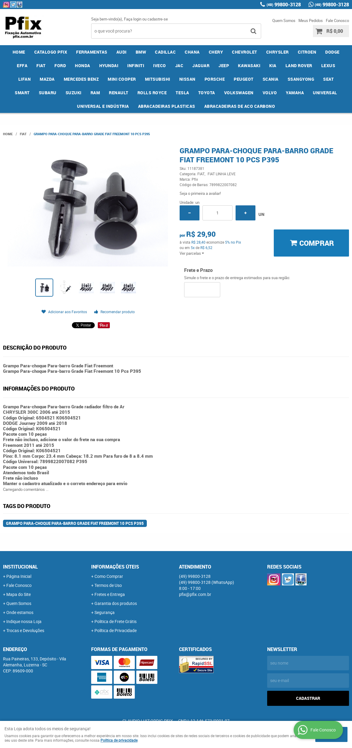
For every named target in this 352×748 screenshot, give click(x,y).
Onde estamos (19, 612)
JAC (179, 65)
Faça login (132, 19)
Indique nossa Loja (24, 621)
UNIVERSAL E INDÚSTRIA (103, 106)
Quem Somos (283, 20)
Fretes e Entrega (109, 594)
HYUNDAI (109, 65)
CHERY (216, 52)
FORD (60, 65)
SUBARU (48, 92)
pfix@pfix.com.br (195, 594)
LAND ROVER (299, 65)
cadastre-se (157, 19)
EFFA (22, 65)
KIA (272, 65)
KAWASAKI (249, 65)
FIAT (40, 65)
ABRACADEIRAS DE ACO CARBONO (239, 106)
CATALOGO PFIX (50, 52)
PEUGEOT (244, 79)
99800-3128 (284, 4)
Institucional (20, 566)
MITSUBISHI (157, 79)
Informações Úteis (115, 566)
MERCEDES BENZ (81, 79)
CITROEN (307, 52)
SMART (22, 92)
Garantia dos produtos (115, 603)
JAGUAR (200, 65)
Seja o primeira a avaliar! (200, 193)
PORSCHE (215, 79)
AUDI (121, 52)
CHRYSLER (277, 52)
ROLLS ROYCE (152, 92)
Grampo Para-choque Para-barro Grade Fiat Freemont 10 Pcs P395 (75, 523)
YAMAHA (295, 92)
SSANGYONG (301, 79)
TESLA (182, 92)
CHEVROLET (244, 52)
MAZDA (47, 79)
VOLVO (270, 92)
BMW (141, 52)
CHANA (192, 52)
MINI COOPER (122, 79)
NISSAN (187, 79)
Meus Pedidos (310, 20)
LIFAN (24, 79)
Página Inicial (18, 576)
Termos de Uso (108, 585)
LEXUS (328, 65)
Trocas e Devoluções (25, 630)
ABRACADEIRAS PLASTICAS (166, 106)
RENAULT (118, 92)
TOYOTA (206, 92)
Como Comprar (108, 576)
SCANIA (271, 79)
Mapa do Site (18, 594)
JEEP (223, 65)
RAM (95, 92)
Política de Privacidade (115, 630)
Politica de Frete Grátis (115, 621)
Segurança (104, 612)
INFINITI (135, 65)
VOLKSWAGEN (239, 92)
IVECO (159, 65)
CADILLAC (165, 52)
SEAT (328, 79)
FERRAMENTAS (91, 52)
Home (19, 52)
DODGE (332, 52)
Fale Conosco (337, 20)
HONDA (82, 65)
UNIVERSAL (325, 92)
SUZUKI (74, 92)
